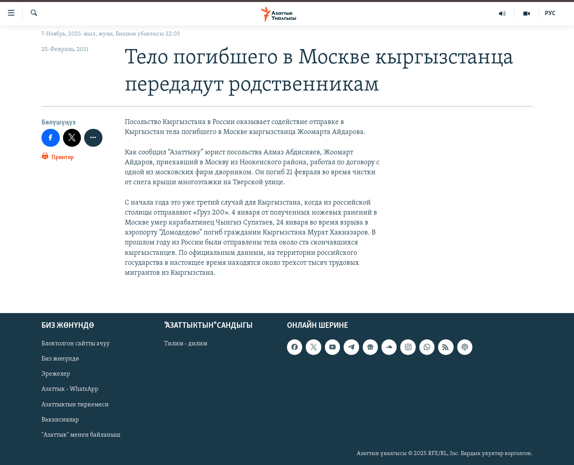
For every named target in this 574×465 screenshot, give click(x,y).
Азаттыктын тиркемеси (75, 405)
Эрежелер (55, 374)
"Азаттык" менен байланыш (80, 435)
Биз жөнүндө (60, 359)
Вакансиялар (60, 420)
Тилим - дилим (185, 344)
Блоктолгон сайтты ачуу (75, 344)
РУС (550, 13)
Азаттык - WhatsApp (69, 389)
